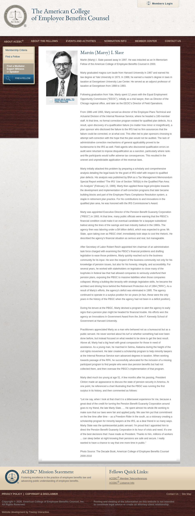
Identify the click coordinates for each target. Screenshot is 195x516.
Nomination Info (115, 41)
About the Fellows (44, 41)
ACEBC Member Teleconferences (128, 478)
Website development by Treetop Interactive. (26, 512)
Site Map (186, 494)
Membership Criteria (16, 50)
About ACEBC (14, 41)
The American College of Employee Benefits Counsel (70, 15)
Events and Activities (81, 41)
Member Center (146, 41)
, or (16, 69)
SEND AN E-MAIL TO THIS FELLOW (64, 100)
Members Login (162, 3)
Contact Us (173, 41)
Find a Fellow (12, 56)
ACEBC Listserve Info (121, 483)
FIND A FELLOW (22, 78)
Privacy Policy (12, 494)
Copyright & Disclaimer (41, 494)
